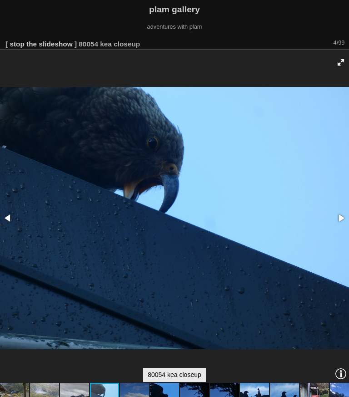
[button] (341, 62)
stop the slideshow (41, 44)
